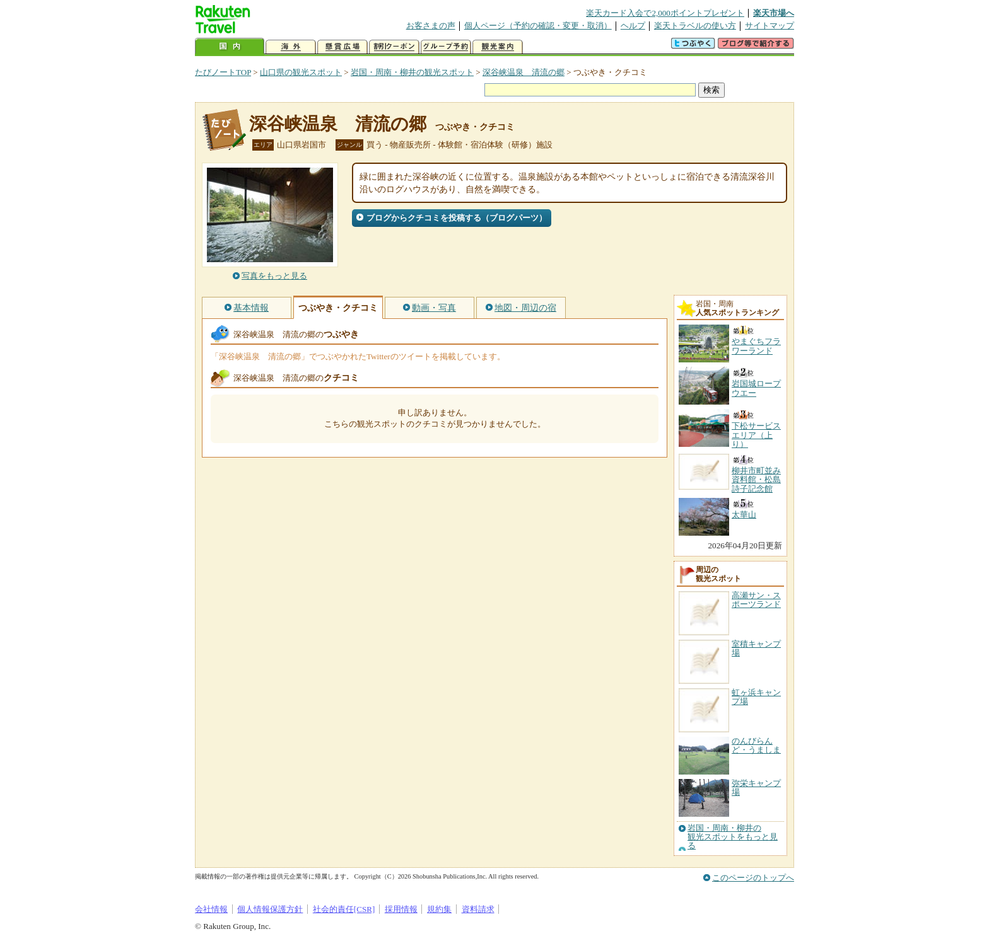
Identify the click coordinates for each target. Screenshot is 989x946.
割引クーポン (394, 47)
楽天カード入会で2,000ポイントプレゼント (665, 13)
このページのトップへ (753, 877)
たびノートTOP (223, 72)
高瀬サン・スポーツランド (756, 600)
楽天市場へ (773, 13)
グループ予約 (446, 47)
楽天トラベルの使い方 (695, 25)
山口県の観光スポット (301, 72)
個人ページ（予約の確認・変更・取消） (538, 25)
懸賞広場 (342, 47)
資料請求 (478, 909)
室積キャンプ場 (756, 648)
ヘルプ (633, 25)
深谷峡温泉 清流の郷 (524, 72)
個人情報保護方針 (270, 909)
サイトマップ (769, 25)
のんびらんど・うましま (756, 745)
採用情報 (401, 909)
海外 (291, 47)
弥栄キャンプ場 (756, 787)
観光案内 (497, 47)
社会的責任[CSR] (344, 909)
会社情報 (211, 909)
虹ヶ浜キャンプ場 (756, 697)
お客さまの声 (430, 25)
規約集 (439, 909)
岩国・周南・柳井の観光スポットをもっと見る (733, 837)
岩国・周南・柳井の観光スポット (412, 72)
